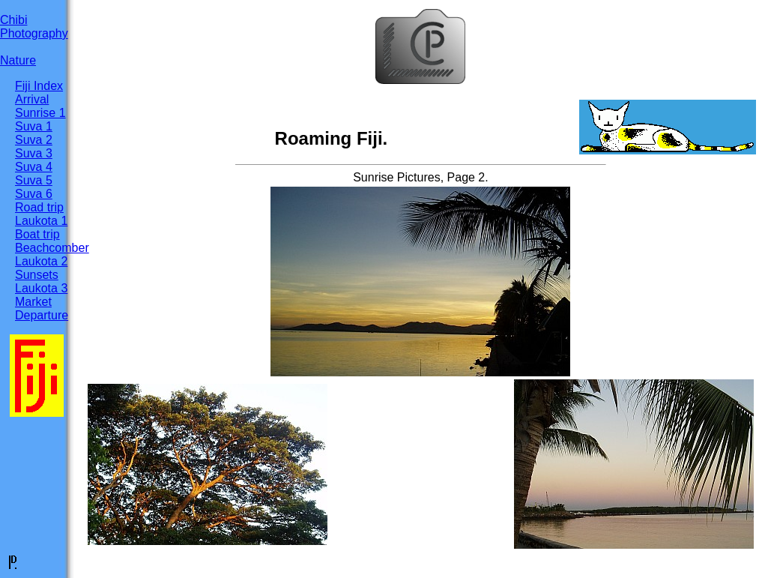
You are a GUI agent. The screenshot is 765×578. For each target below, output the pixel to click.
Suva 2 (33, 139)
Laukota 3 (41, 288)
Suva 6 (33, 193)
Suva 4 (33, 166)
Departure (41, 315)
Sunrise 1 (40, 112)
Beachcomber (52, 247)
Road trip (39, 207)
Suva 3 (33, 153)
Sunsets (36, 274)
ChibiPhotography (34, 26)
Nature (18, 60)
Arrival (32, 99)
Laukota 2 (41, 261)
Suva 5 (33, 180)
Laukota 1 (41, 220)
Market (33, 301)
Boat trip (37, 234)
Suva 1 (33, 126)
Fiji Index (39, 85)
